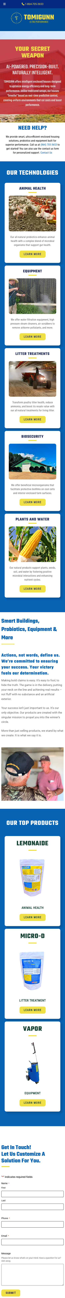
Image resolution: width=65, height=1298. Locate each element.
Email (5, 1235)
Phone (5, 1218)
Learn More (32, 254)
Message (6, 1253)
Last (3, 1200)
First (3, 1187)
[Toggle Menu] (4, 4)
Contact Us (46, 152)
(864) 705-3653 (49, 144)
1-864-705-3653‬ (32, 4)
